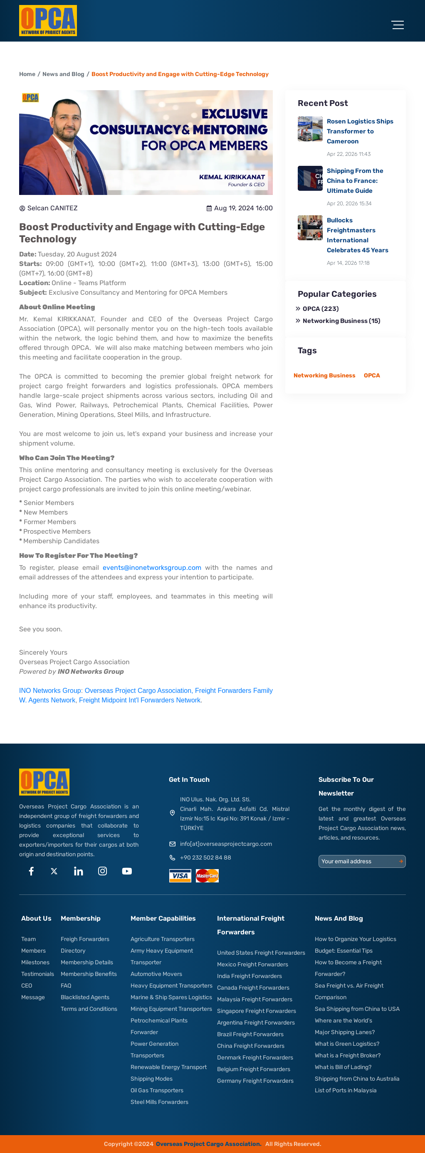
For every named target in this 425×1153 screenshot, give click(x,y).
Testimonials (37, 974)
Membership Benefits (89, 974)
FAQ (66, 985)
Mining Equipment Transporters (171, 1009)
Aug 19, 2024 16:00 (239, 208)
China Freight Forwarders (250, 1046)
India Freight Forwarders (249, 976)
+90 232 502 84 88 (205, 857)
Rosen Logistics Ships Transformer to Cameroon (360, 131)
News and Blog (63, 74)
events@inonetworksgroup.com (152, 568)
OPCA (317, 309)
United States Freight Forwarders (261, 952)
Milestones (35, 962)
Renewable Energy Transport (169, 1067)
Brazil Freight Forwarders (250, 1034)
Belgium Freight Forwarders (253, 1069)
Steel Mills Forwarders (159, 1102)
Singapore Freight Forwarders (256, 1011)
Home (27, 74)
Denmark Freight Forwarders (255, 1057)
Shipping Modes (152, 1078)
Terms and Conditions (89, 1009)
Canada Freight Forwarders (253, 987)
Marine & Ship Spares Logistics (171, 997)
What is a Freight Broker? (348, 1055)
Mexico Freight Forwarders (252, 964)
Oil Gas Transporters (157, 1090)
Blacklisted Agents (85, 997)
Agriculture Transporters (163, 939)
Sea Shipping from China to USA (357, 1009)
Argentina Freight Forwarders (256, 1022)
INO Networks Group (50, 690)
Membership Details (87, 962)
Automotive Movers (156, 974)
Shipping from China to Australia (357, 1078)
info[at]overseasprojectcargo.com (226, 844)
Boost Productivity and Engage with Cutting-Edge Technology (180, 74)
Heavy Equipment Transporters (171, 985)
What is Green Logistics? (347, 1043)
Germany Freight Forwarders (255, 1080)
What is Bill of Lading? (343, 1067)
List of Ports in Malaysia (346, 1090)
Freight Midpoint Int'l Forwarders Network (139, 700)
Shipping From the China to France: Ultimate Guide (355, 181)
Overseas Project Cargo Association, (140, 690)
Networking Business (338, 321)
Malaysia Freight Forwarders (254, 999)
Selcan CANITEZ (48, 208)
